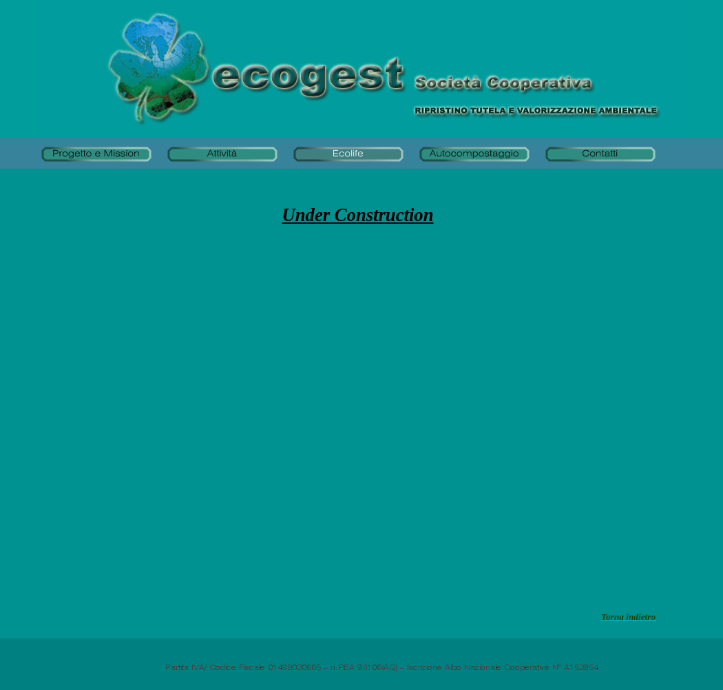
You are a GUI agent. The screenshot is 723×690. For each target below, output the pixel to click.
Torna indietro (628, 616)
